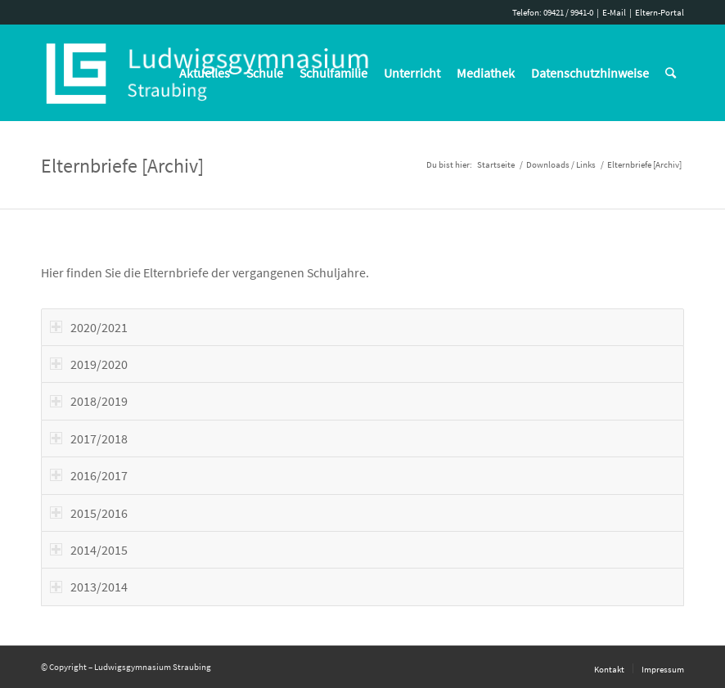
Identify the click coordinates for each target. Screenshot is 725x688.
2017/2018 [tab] (89, 438)
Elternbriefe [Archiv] (122, 165)
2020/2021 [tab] (89, 327)
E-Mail (614, 12)
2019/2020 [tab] (89, 364)
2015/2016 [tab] (89, 513)
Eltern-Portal (659, 12)
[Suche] (670, 72)
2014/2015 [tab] (89, 550)
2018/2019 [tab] (89, 401)
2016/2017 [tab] (89, 475)
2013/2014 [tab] (89, 586)
